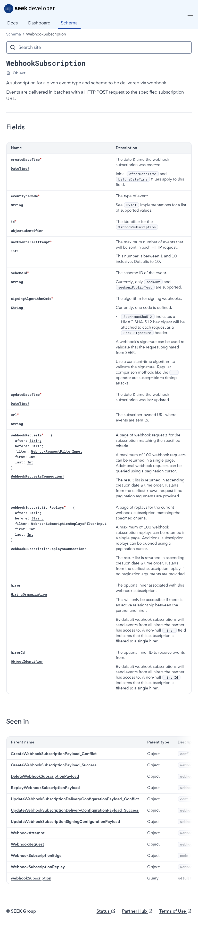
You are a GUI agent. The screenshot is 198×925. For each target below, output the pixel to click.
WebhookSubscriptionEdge (36, 855)
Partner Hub (137, 911)
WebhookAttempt (28, 832)
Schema (13, 34)
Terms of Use (175, 911)
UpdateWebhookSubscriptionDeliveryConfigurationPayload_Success (75, 810)
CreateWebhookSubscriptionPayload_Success (53, 764)
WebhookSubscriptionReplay (38, 866)
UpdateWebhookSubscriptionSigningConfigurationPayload (65, 821)
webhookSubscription (31, 878)
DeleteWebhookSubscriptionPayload (45, 776)
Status (106, 911)
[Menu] (190, 13)
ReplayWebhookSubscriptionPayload (45, 787)
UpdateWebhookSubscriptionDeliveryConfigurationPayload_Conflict (75, 798)
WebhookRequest (27, 844)
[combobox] (99, 47)
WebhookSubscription (46, 34)
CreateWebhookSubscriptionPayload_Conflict (54, 753)
